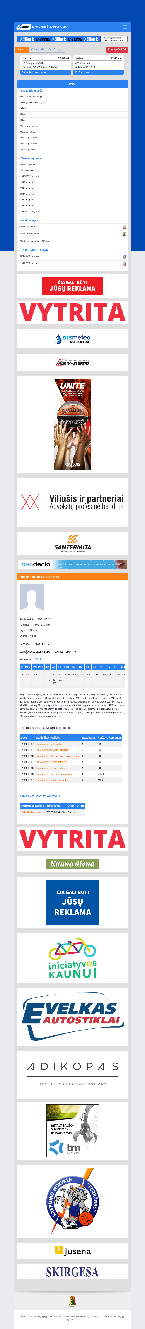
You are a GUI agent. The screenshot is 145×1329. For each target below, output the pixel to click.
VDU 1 (37, 659)
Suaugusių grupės (31, 90)
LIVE (117, 49)
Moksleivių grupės (31, 158)
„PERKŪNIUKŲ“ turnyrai (34, 250)
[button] (72, 97)
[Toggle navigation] (125, 26)
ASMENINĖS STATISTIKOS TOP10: (40, 796)
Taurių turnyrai (29, 220)
